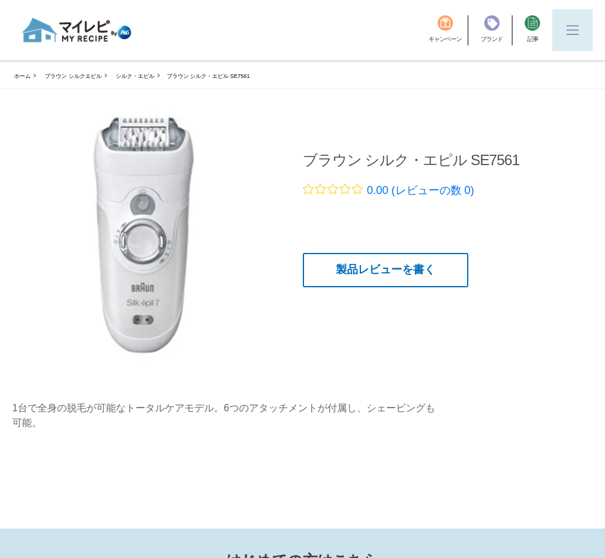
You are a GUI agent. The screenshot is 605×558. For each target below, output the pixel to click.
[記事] (532, 30)
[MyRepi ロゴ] (76, 30)
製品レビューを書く (385, 269)
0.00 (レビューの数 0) (420, 190)
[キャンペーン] (448, 30)
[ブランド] (496, 30)
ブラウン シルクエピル (73, 76)
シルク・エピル (135, 76)
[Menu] (572, 30)
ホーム (22, 76)
